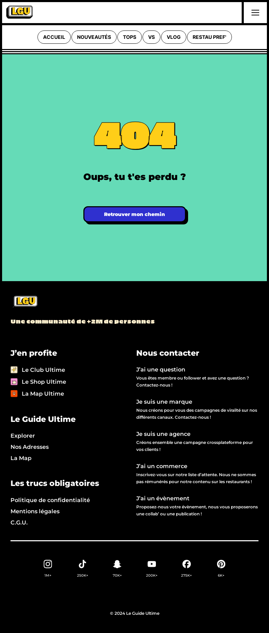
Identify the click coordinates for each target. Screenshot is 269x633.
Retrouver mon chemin (134, 214)
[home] (19, 12)
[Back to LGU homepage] (25, 302)
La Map (21, 458)
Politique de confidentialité (50, 500)
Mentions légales (35, 511)
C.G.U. (19, 522)
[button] (254, 12)
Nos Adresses (30, 447)
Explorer (23, 435)
